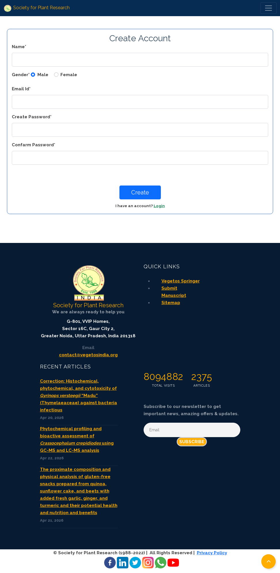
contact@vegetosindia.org (88, 354)
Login (159, 206)
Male (42, 74)
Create (140, 192)
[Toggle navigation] (268, 8)
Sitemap (170, 302)
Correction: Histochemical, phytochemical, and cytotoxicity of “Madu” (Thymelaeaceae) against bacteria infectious (78, 396)
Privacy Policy (212, 552)
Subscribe (191, 441)
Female (68, 74)
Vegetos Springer (180, 281)
